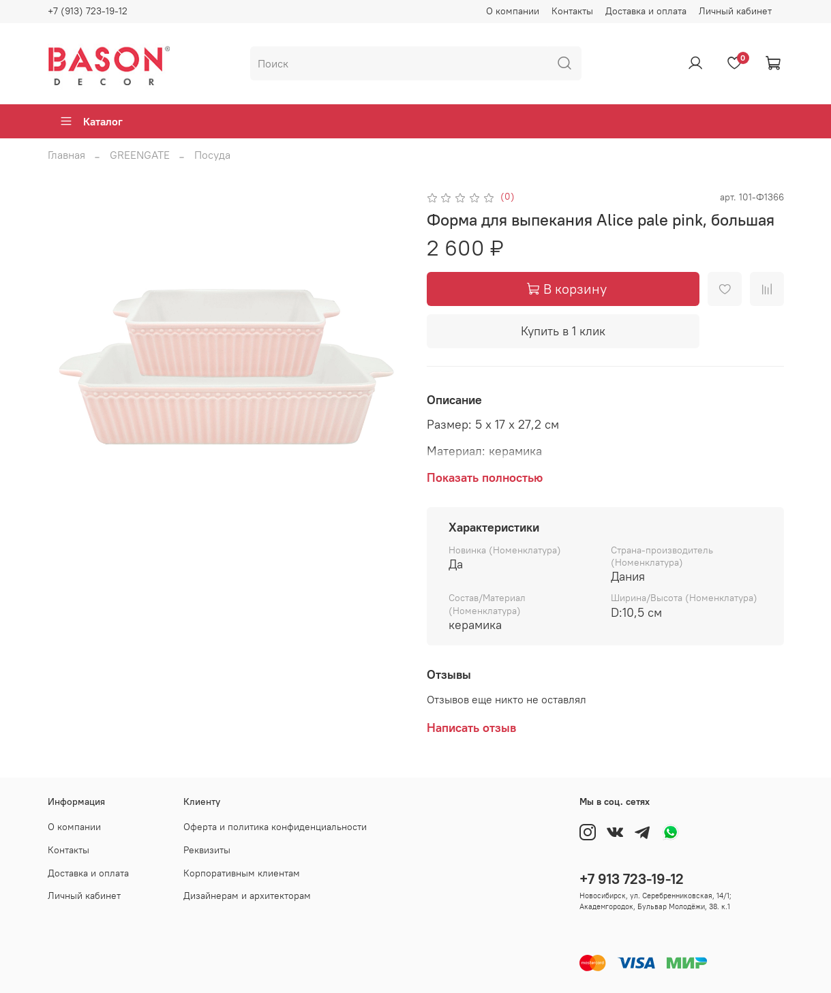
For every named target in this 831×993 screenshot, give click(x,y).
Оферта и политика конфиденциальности (275, 827)
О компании (512, 11)
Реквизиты (206, 850)
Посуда (212, 155)
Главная (66, 155)
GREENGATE (140, 155)
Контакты (572, 11)
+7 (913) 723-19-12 (87, 11)
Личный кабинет (735, 11)
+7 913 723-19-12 (631, 879)
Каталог (91, 121)
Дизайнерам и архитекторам (247, 895)
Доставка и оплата (645, 11)
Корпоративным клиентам (241, 873)
